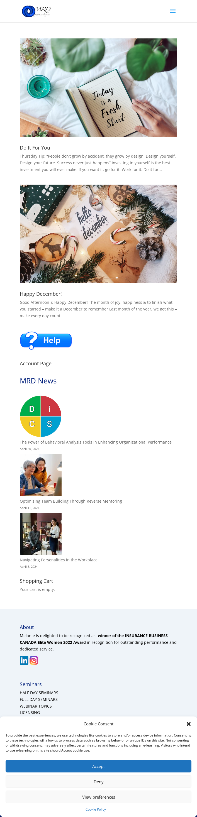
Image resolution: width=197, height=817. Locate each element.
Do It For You (35, 147)
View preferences (98, 797)
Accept (98, 766)
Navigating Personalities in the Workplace (59, 559)
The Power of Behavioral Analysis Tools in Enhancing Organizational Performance (96, 442)
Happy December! (41, 293)
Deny (99, 781)
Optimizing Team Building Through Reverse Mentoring (71, 501)
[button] (188, 724)
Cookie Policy (96, 809)
